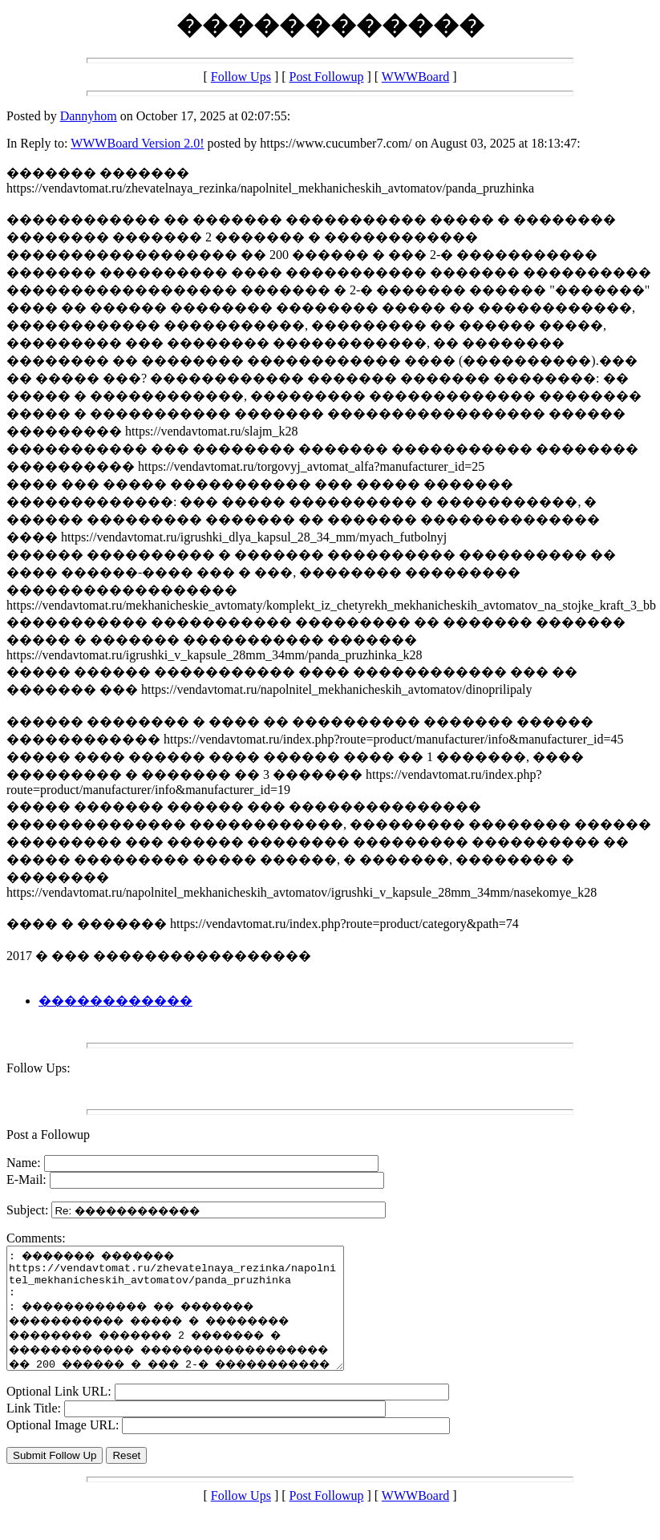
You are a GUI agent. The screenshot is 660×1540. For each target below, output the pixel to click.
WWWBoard (415, 76)
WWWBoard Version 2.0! (137, 143)
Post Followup (327, 76)
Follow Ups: (38, 1068)
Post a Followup (48, 1134)
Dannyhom (88, 116)
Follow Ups (241, 76)
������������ (115, 1000)
